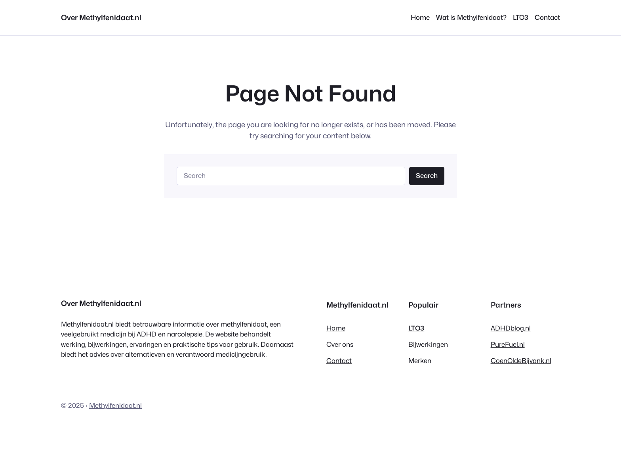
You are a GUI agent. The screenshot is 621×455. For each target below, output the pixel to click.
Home (335, 328)
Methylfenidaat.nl (115, 405)
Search (427, 176)
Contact (339, 361)
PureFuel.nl (508, 344)
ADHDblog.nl (511, 328)
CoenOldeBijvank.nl (521, 361)
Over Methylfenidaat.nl (101, 17)
